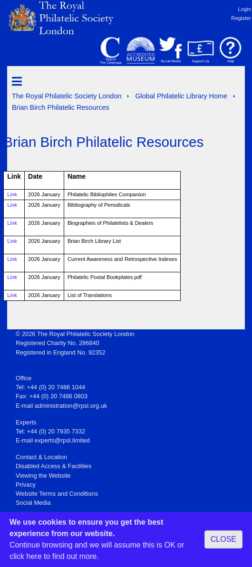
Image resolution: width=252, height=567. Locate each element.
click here (26, 556)
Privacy (26, 484)
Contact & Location (41, 457)
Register (241, 18)
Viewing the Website (43, 475)
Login (244, 9)
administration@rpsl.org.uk (71, 405)
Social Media (33, 502)
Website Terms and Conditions (57, 493)
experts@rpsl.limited (62, 440)
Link (12, 194)
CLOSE (223, 539)
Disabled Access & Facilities (53, 466)
